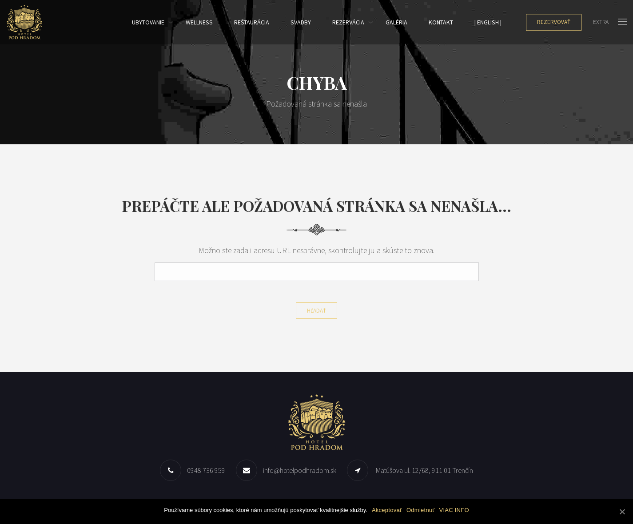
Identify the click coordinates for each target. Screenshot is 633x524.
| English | (488, 22)
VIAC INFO (454, 510)
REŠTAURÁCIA (251, 22)
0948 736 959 (206, 470)
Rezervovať (553, 22)
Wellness (199, 22)
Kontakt (441, 22)
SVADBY (301, 22)
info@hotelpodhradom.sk (299, 470)
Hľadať (316, 310)
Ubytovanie (148, 22)
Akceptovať (387, 510)
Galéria (396, 22)
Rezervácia (348, 22)
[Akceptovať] (621, 511)
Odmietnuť (420, 510)
